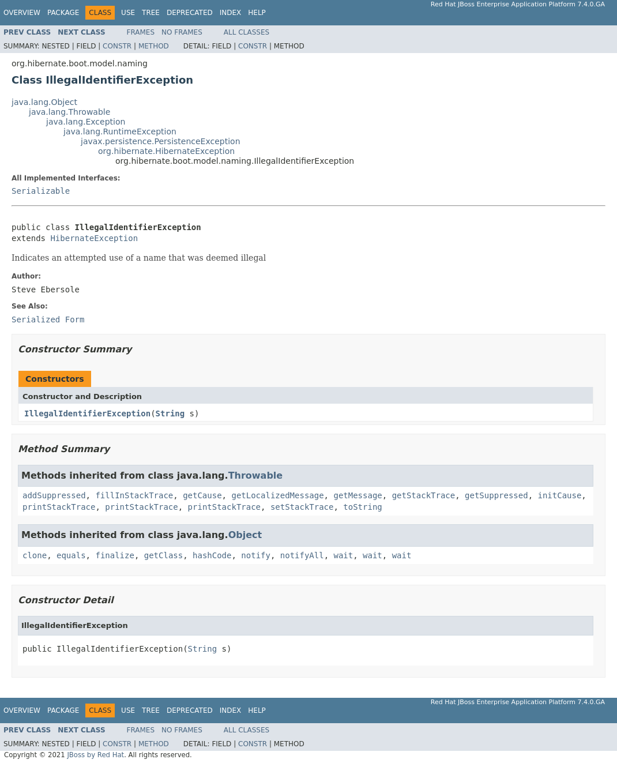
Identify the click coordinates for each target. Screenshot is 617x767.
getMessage (357, 495)
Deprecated (190, 13)
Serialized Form (48, 319)
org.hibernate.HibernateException (166, 151)
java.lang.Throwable (69, 111)
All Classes (246, 32)
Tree (151, 13)
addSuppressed (54, 495)
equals (71, 555)
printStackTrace (58, 507)
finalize (114, 555)
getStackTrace (424, 495)
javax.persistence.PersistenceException (160, 141)
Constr (117, 46)
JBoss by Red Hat (95, 755)
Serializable (41, 190)
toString (362, 507)
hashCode (212, 555)
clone (34, 555)
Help (257, 13)
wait (343, 555)
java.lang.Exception (85, 121)
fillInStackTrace (134, 495)
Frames (141, 32)
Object (245, 534)
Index (231, 13)
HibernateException (94, 238)
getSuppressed (496, 495)
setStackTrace (302, 507)
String (170, 413)
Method (153, 46)
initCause (560, 495)
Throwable (255, 475)
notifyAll (302, 555)
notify (255, 555)
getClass (163, 555)
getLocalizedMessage (277, 495)
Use (128, 13)
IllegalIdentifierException (87, 413)
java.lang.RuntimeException (119, 131)
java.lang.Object (44, 102)
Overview (21, 13)
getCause (202, 495)
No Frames (181, 32)
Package (63, 13)
